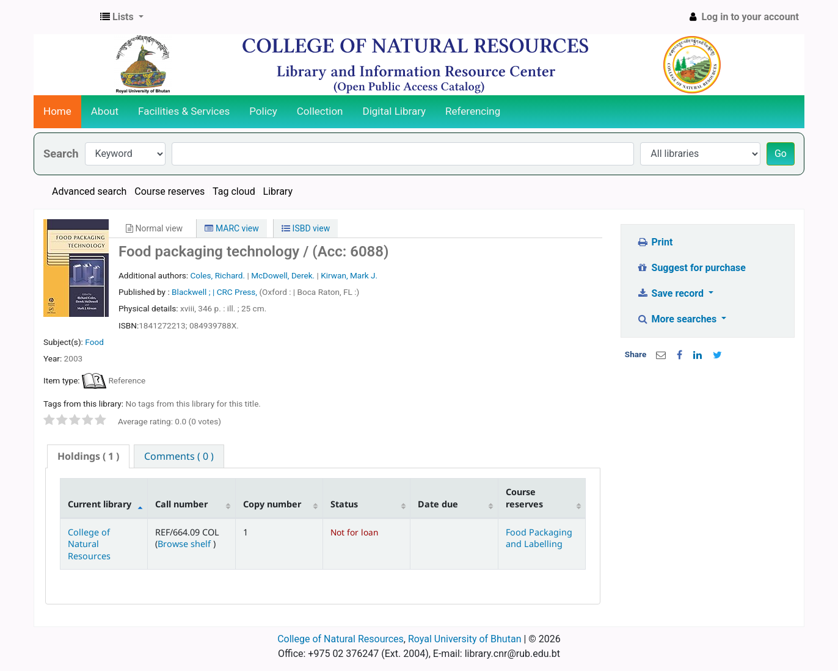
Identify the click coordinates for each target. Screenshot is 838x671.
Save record (671, 293)
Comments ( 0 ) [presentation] (179, 456)
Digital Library (394, 111)
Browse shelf (185, 543)
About (104, 111)
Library (278, 191)
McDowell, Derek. (283, 275)
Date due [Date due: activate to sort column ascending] (438, 504)
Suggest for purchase (691, 268)
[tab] (88, 456)
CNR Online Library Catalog (64, 17)
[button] (121, 17)
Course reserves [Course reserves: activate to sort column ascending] (524, 497)
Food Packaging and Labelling (539, 537)
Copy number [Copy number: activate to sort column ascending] (272, 504)
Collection (320, 111)
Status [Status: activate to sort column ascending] (344, 504)
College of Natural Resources (89, 544)
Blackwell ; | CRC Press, (215, 292)
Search (61, 153)
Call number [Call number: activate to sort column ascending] (181, 504)
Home (57, 111)
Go (780, 153)
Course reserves (169, 191)
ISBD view (306, 228)
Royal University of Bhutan (465, 639)
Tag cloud (234, 191)
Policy (263, 111)
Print (654, 242)
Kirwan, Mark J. (349, 275)
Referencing (472, 111)
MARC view (231, 228)
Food (94, 342)
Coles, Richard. (217, 275)
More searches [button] (677, 319)
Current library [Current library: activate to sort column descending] (99, 504)
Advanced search (89, 191)
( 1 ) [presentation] (88, 456)
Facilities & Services (184, 111)
